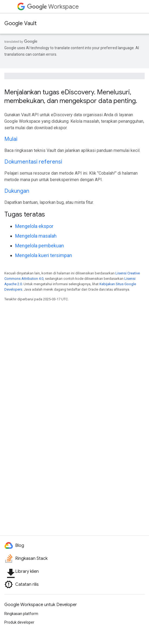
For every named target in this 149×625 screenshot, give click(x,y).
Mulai (10, 139)
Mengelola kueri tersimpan (43, 255)
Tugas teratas (24, 214)
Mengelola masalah (36, 236)
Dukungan (16, 191)
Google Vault (20, 23)
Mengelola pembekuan (39, 245)
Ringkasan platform (21, 613)
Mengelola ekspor (34, 226)
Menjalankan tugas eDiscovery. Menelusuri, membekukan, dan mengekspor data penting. (70, 96)
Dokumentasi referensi (33, 161)
